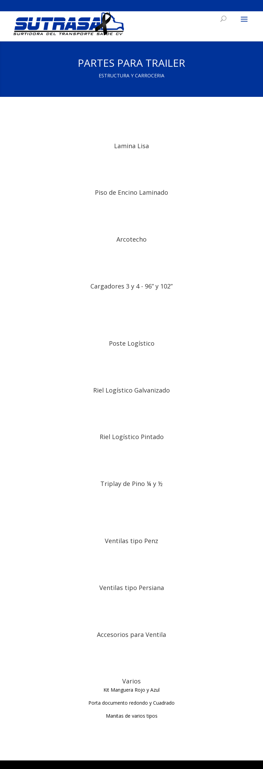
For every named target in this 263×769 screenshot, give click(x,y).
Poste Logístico (131, 343)
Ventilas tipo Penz (131, 541)
